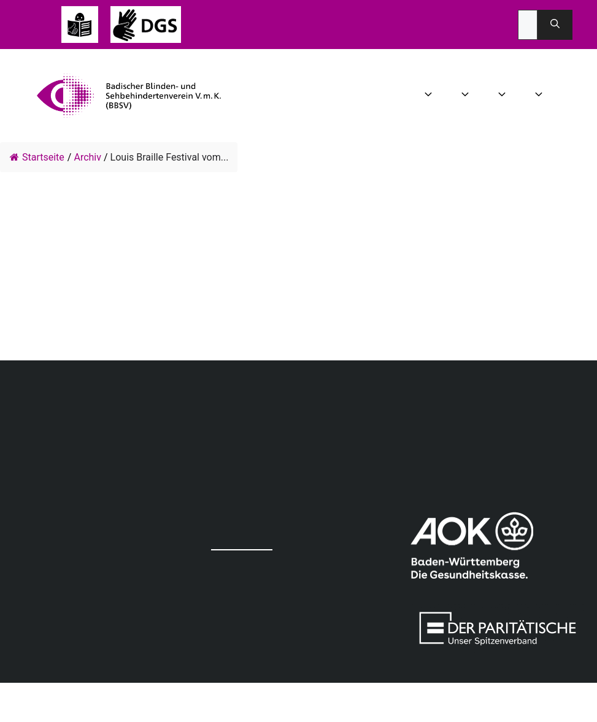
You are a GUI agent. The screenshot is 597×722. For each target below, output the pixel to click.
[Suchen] (554, 25)
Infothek (563, 95)
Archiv (87, 157)
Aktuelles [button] (466, 95)
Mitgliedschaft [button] (540, 95)
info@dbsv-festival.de (12, 310)
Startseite (37, 157)
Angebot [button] (503, 95)
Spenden (581, 95)
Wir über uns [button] (430, 95)
